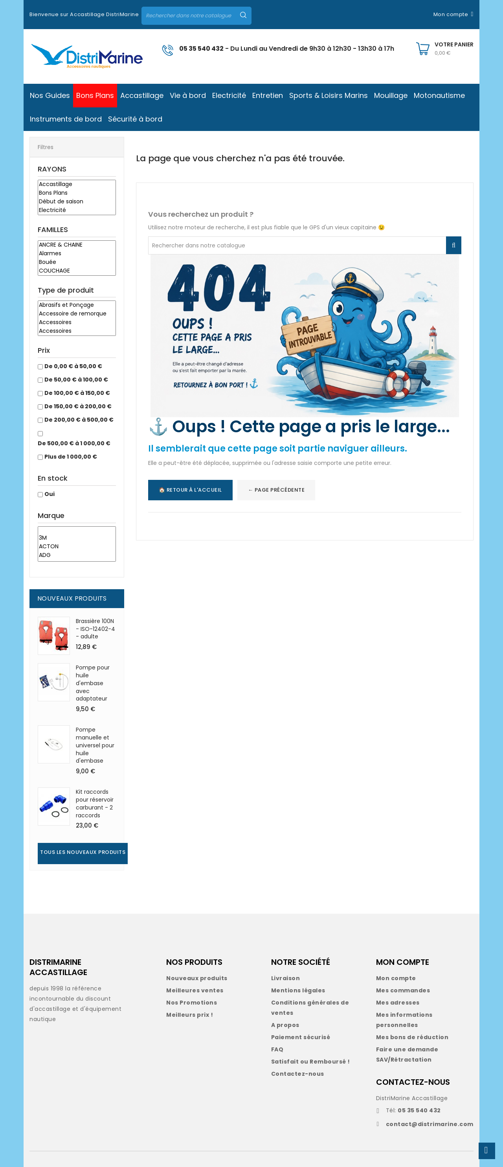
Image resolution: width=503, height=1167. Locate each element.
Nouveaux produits (197, 978)
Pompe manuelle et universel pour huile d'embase (95, 745)
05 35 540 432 (201, 48)
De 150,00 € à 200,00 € (78, 406)
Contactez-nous (297, 1074)
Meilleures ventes (195, 990)
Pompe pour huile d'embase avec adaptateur (93, 683)
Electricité (77, 210)
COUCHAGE (77, 271)
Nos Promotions (191, 1003)
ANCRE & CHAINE (77, 245)
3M (77, 538)
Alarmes (77, 253)
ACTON (77, 546)
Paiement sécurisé (300, 1037)
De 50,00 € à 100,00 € (76, 379)
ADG (77, 555)
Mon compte (396, 978)
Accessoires (77, 322)
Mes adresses (398, 1003)
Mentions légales (298, 990)
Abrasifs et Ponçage (77, 305)
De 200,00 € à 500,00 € (79, 420)
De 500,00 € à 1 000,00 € (74, 443)
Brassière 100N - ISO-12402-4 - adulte (95, 629)
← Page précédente (276, 490)
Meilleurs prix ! (189, 1015)
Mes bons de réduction (412, 1037)
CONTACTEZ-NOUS (413, 1082)
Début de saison (77, 201)
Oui (49, 494)
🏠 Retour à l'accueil (190, 490)
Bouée (77, 262)
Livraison (285, 978)
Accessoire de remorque (77, 314)
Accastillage (77, 184)
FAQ (277, 1049)
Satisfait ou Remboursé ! (310, 1062)
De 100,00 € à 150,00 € (77, 393)
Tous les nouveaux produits (82, 852)
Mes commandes (403, 990)
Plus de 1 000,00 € (70, 457)
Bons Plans (77, 193)
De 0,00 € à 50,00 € (73, 366)
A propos (285, 1025)
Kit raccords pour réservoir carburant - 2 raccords (95, 803)
